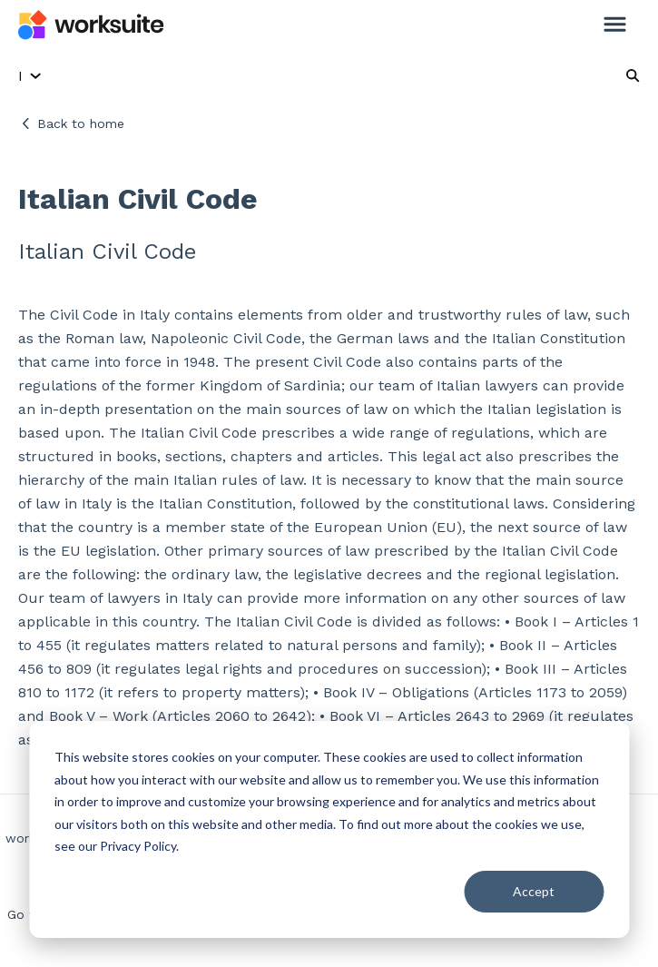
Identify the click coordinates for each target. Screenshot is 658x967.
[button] (615, 25)
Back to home (80, 123)
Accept (534, 891)
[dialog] (329, 829)
